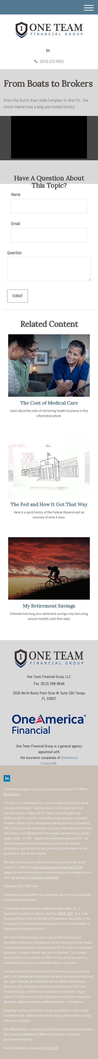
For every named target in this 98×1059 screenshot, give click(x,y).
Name (15, 194)
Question (14, 252)
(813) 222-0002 (49, 61)
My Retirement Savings (49, 606)
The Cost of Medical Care (49, 403)
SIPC (70, 913)
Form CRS (52, 1048)
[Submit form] (17, 296)
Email (15, 223)
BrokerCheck (12, 794)
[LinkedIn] (48, 50)
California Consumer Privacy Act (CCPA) (57, 867)
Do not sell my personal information (35, 877)
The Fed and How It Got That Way (49, 504)
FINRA (62, 913)
